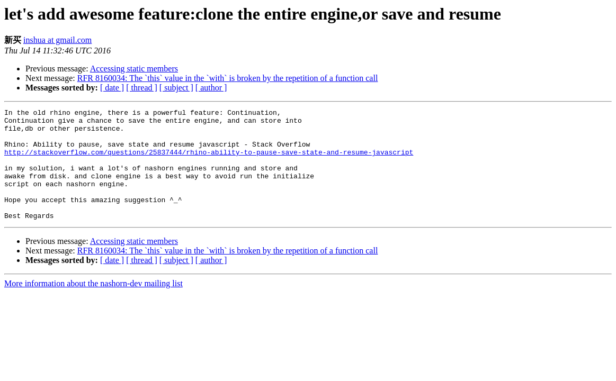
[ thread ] (141, 87)
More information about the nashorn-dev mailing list (93, 305)
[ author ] (211, 87)
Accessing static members (134, 68)
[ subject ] (176, 87)
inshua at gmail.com (57, 39)
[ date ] (112, 87)
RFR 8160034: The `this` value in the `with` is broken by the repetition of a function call (227, 78)
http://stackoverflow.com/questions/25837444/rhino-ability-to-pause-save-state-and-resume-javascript (208, 161)
